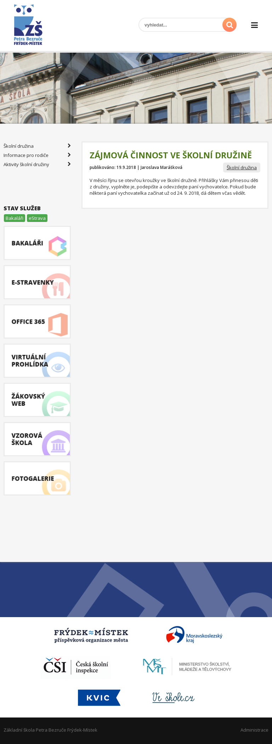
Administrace (254, 730)
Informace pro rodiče (37, 155)
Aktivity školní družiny (37, 164)
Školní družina (242, 167)
